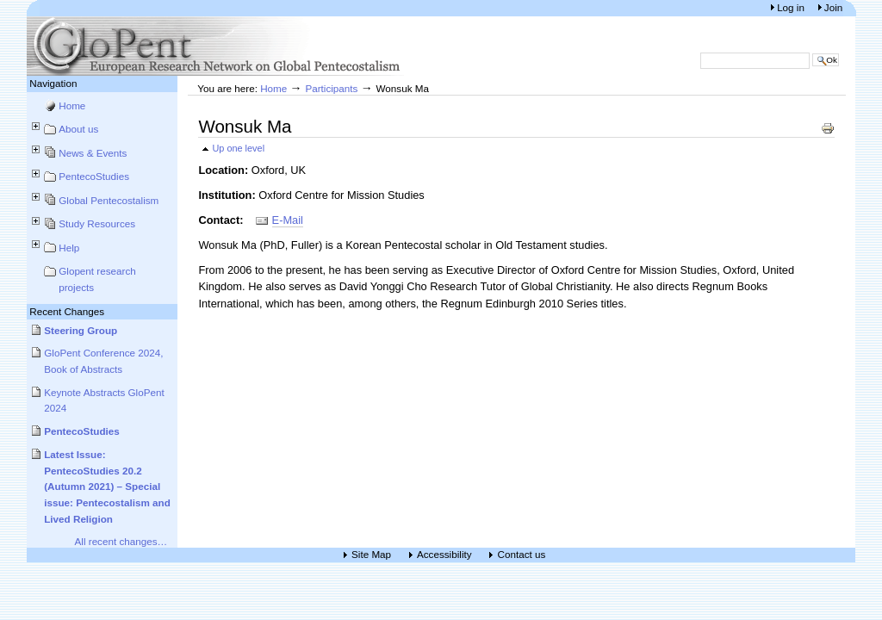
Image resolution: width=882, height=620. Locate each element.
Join (833, 7)
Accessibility (444, 555)
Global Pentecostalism (108, 200)
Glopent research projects (97, 279)
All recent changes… (121, 541)
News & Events (93, 152)
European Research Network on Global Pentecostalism (216, 46)
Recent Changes (66, 311)
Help (69, 247)
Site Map (371, 555)
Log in (792, 7)
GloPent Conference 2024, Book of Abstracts (103, 361)
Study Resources (97, 223)
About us (78, 128)
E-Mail (287, 220)
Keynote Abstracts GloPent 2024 (104, 400)
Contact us (521, 555)
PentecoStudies (94, 176)
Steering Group (80, 330)
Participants (331, 88)
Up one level (238, 148)
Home (72, 105)
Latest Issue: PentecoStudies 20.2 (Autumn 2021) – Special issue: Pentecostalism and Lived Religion (107, 486)
